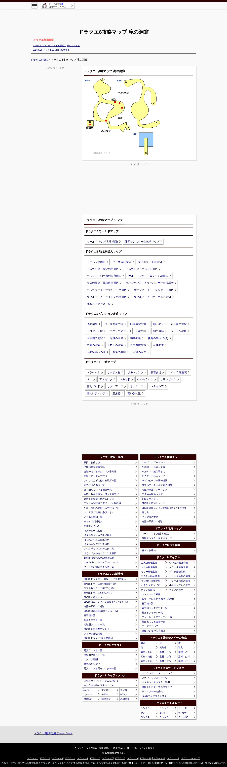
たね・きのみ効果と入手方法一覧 (101, 508)
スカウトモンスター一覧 (154, 677)
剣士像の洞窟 (179, 324)
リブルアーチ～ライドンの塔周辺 (107, 296)
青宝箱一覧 (89, 615)
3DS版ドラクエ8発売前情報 (98, 638)
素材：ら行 (184, 661)
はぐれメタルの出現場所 (96, 539)
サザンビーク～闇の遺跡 (154, 480)
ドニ (89, 379)
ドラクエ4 (70, 758)
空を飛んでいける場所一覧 (98, 489)
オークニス (136, 386)
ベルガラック (145, 379)
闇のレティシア (96, 393)
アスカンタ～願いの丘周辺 (103, 268)
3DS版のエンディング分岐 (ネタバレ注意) (106, 601)
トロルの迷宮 (115, 345)
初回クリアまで (150, 498)
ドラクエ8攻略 (39, 59)
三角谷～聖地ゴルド (152, 494)
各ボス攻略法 (149, 550)
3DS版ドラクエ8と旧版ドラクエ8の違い (105, 579)
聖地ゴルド (93, 386)
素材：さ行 (184, 652)
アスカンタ (106, 379)
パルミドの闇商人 (93, 521)
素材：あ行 (146, 652)
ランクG (145, 708)
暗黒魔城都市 (138, 345)
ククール (87, 694)
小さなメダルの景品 (179, 585)
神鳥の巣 (135, 338)
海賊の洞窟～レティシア (154, 489)
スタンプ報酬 (91, 659)
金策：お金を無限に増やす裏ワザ (101, 494)
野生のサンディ (92, 664)
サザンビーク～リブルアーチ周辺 (154, 290)
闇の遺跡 (158, 331)
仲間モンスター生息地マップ (142, 241)
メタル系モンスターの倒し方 (99, 548)
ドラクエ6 (95, 758)
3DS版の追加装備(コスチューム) (101, 611)
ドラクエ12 (173, 758)
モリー (104, 694)
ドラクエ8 (120, 758)
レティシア (157, 386)
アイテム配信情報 (93, 633)
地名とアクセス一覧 (99, 303)
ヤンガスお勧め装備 (179, 576)
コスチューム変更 (93, 530)
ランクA (145, 717)
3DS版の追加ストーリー (96, 597)
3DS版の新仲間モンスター (98, 629)
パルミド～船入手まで (153, 471)
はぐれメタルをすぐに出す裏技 (100, 553)
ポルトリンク (135, 372)
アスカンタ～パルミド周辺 (142, 268)
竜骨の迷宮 (93, 345)
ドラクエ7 (107, 758)
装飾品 (162, 647)
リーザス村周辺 (122, 261)
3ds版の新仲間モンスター (155, 696)
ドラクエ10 (145, 758)
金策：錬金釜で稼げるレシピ (99, 498)
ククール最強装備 (178, 567)
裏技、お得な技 (92, 462)
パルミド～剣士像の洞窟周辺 (104, 275)
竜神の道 (158, 345)
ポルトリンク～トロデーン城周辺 (148, 275)
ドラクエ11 (159, 758)
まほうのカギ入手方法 (95, 476)
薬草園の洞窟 (95, 338)
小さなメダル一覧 (150, 585)
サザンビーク (168, 379)
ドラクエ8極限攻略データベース (53, 733)
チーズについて (150, 626)
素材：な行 (165, 656)
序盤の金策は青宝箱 (94, 467)
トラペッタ (93, 372)
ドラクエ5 (82, 758)
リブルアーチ (115, 386)
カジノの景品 (176, 589)
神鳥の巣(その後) (158, 338)
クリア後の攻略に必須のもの (99, 512)
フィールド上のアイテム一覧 (157, 617)
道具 (180, 647)
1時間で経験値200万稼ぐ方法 (99, 557)
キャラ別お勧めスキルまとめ (99, 567)
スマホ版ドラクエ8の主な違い (99, 588)
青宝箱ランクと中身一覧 (154, 608)
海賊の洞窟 (116, 338)
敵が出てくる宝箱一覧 (153, 621)
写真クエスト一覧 (93, 620)
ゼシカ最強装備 (149, 567)
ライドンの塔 (179, 331)
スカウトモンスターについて (157, 673)
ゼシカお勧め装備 (150, 580)
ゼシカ (123, 689)
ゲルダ (123, 694)
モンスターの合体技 (152, 691)
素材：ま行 (146, 661)
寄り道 (145, 512)
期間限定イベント (93, 526)
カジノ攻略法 (148, 589)
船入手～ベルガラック (153, 476)
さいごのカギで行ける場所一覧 (100, 480)
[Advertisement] (113, 16)
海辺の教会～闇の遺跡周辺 (103, 282)
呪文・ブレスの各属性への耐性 (158, 599)
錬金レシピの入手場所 (153, 630)
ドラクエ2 (45, 758)
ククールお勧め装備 (179, 580)
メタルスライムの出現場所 (98, 535)
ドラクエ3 (57, 758)
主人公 (86, 689)
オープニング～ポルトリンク (157, 462)
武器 (143, 643)
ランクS (163, 717)
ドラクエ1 (32, 758)
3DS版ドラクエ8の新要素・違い (100, 583)
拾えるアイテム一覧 (152, 612)
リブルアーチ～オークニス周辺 (152, 296)
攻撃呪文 (87, 698)
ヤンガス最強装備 (178, 562)
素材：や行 (165, 661)
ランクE (182, 708)
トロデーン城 (95, 331)
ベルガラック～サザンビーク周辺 (107, 290)
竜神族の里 (134, 393)
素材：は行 (184, 656)
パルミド (124, 379)
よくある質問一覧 (93, 517)
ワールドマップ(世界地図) (102, 241)
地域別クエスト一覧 (94, 624)
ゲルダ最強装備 (177, 571)
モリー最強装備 (149, 571)
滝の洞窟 (92, 324)
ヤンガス (106, 689)
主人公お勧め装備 (150, 576)
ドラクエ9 (132, 758)
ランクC (163, 712)
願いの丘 (158, 324)
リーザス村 (113, 372)
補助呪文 (124, 698)
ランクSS (183, 717)
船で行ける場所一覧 (94, 485)
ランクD (145, 712)
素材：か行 (165, 652)
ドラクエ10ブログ (190, 758)
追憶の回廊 (139, 352)
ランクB (182, 712)
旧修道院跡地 (138, 324)
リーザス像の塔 (114, 324)
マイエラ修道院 (177, 372)
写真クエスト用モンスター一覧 (100, 668)
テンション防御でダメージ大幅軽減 (102, 503)
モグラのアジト (119, 331)
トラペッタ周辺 (96, 261)
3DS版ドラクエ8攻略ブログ (98, 592)
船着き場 (156, 372)
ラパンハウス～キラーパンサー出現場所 (150, 282)
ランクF (163, 708)
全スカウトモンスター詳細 (156, 682)
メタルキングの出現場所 (96, 544)
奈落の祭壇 (119, 352)
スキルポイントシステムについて (101, 562)
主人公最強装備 (149, 562)
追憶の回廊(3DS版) (94, 606)
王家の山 (140, 331)
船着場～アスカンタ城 (153, 467)
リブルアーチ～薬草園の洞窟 (157, 485)
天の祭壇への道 (96, 352)
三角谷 (116, 393)
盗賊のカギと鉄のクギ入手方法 (100, 471)
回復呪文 (106, 698)
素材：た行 (146, 656)
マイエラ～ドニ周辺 (150, 261)
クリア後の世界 (150, 517)
